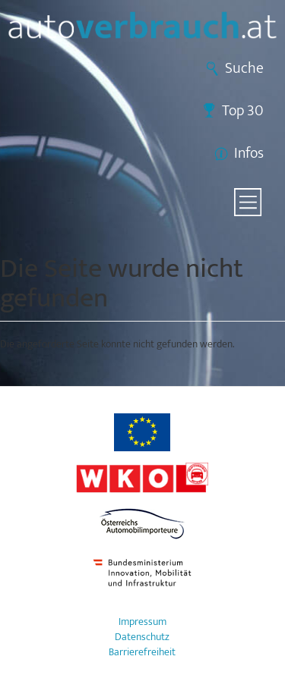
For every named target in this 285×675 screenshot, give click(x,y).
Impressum (142, 621)
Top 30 (243, 111)
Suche (244, 68)
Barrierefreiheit (142, 652)
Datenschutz (142, 637)
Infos (249, 153)
